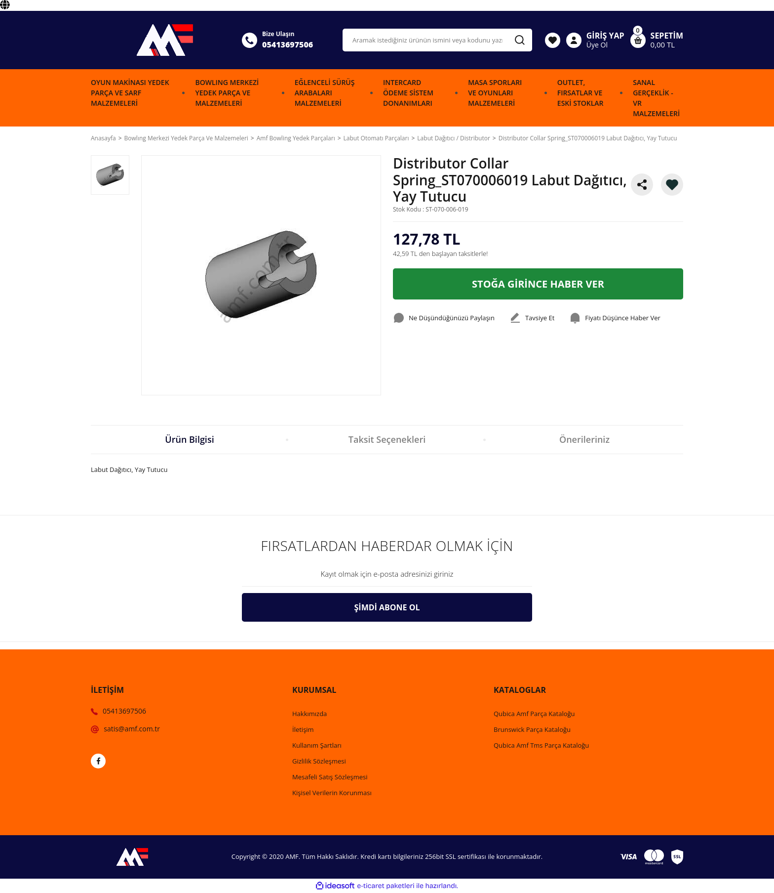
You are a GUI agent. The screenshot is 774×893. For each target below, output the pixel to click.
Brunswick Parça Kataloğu (532, 729)
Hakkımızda (309, 713)
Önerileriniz (584, 439)
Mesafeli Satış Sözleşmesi (330, 776)
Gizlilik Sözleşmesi (319, 761)
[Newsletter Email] (387, 574)
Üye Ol (597, 44)
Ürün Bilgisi (189, 439)
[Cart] (656, 40)
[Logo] (160, 40)
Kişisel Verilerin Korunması (332, 792)
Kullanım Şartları (317, 745)
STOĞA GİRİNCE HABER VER (538, 284)
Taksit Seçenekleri (387, 439)
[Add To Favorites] (672, 184)
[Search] (437, 40)
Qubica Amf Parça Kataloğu (534, 713)
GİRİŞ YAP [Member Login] (605, 35)
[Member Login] (574, 40)
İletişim (303, 729)
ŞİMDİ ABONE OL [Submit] (387, 607)
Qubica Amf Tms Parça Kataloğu (541, 745)
